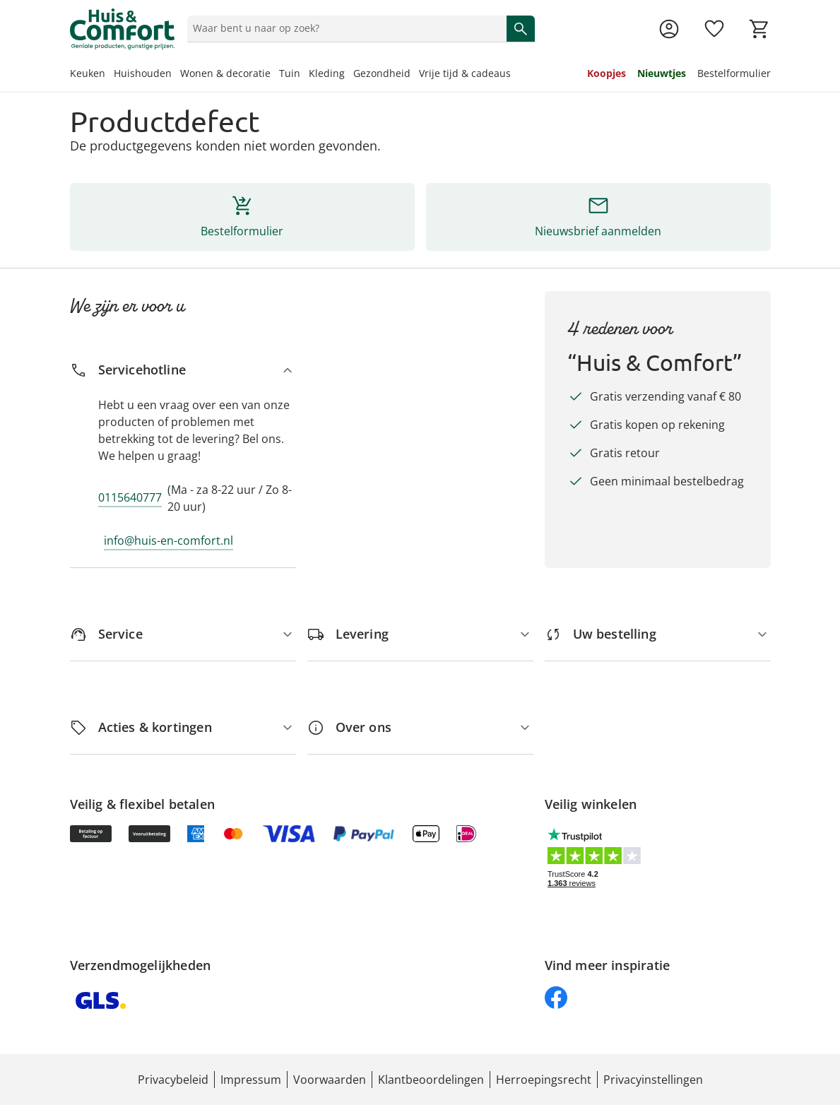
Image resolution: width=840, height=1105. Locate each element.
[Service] (183, 634)
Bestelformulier (734, 73)
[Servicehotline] (183, 369)
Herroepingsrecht (543, 1079)
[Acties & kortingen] (183, 727)
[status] (344, 28)
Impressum (250, 1079)
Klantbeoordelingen (431, 1079)
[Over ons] (420, 727)
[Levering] (420, 634)
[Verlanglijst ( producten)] (714, 29)
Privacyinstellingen (653, 1079)
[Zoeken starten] (521, 28)
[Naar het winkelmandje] (759, 29)
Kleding (327, 73)
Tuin (289, 73)
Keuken (87, 73)
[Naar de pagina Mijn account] (669, 29)
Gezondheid (381, 73)
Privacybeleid (173, 1079)
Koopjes (606, 73)
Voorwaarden (329, 1079)
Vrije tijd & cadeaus (465, 73)
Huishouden (143, 73)
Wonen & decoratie (225, 73)
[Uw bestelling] (658, 634)
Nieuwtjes (661, 73)
